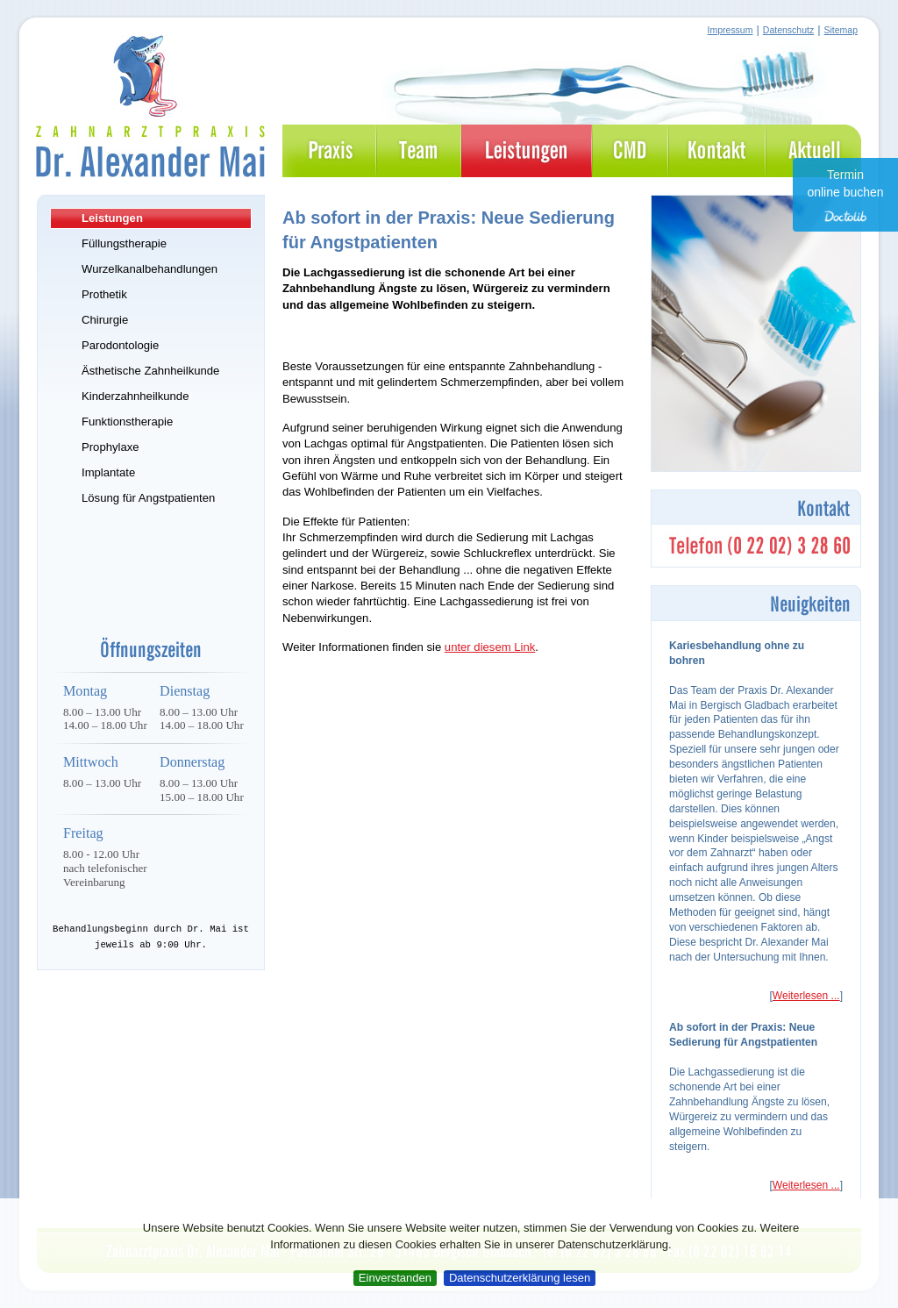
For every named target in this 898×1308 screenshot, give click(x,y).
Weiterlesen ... (806, 996)
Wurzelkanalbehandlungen (149, 268)
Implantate (108, 472)
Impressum (730, 30)
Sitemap (841, 30)
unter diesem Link (490, 647)
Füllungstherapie (124, 243)
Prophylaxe (110, 447)
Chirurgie (105, 319)
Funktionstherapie (127, 421)
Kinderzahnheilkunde (135, 396)
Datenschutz (788, 30)
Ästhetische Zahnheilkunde (150, 370)
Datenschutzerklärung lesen (519, 1277)
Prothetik (104, 294)
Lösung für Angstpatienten (148, 497)
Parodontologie (120, 345)
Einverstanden (395, 1277)
